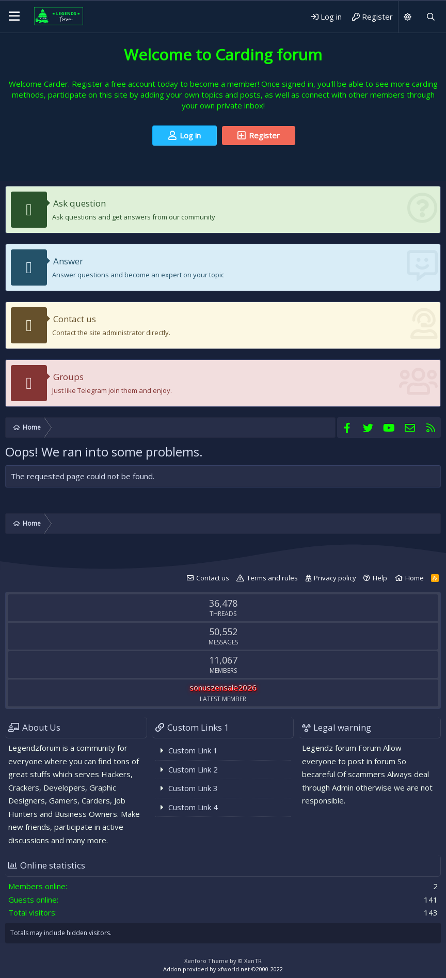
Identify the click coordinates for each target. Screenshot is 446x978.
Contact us (74, 319)
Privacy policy (335, 577)
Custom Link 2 (193, 769)
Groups (68, 377)
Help (380, 577)
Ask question (79, 203)
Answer (68, 261)
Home (414, 577)
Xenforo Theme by (223, 961)
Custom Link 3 (193, 788)
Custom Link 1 (193, 750)
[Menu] (14, 17)
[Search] (431, 17)
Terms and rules (272, 577)
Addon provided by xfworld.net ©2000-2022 (223, 969)
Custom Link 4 (193, 807)
